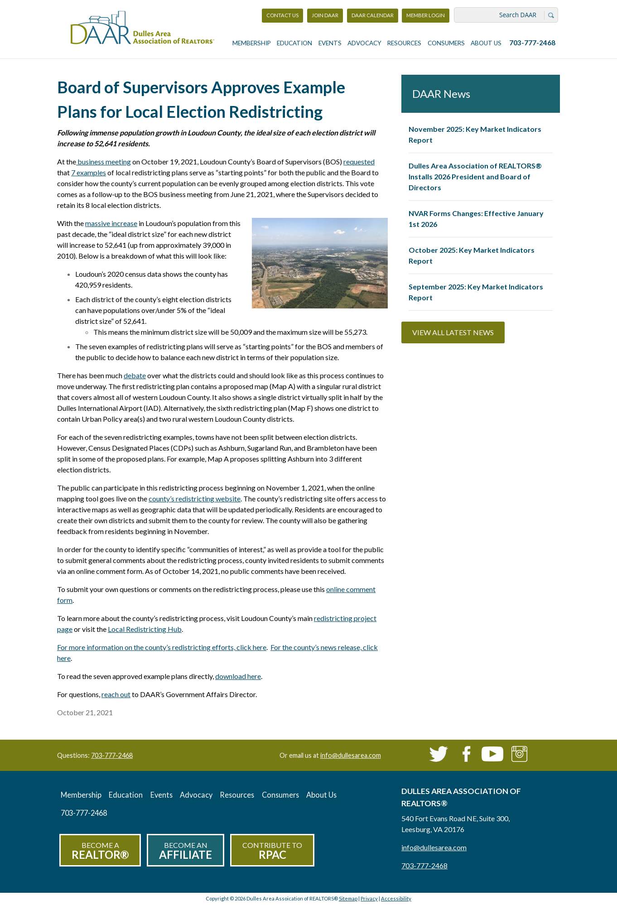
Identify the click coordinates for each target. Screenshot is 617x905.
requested (359, 161)
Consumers (446, 43)
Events (330, 43)
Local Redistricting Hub (145, 629)
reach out (115, 694)
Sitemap (348, 898)
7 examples (88, 172)
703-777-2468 (532, 43)
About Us (486, 43)
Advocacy (364, 43)
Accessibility (396, 898)
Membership (251, 43)
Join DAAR (325, 15)
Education (294, 43)
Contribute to (272, 851)
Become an (185, 851)
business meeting (103, 161)
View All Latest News (453, 332)
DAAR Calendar (373, 15)
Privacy (369, 898)
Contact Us (282, 15)
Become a (100, 851)
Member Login (425, 17)
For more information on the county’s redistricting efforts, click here (161, 647)
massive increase (111, 223)
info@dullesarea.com (350, 755)
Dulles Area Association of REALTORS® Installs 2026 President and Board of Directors (475, 176)
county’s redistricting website (195, 498)
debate (135, 375)
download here (238, 676)
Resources (404, 43)
